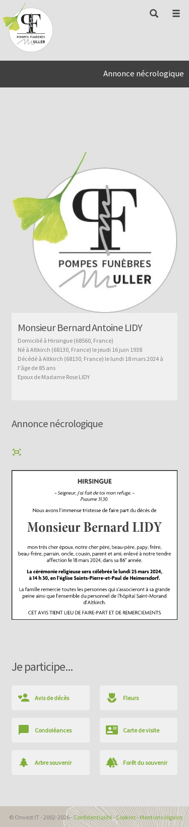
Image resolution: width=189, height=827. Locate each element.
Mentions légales (161, 817)
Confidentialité (93, 817)
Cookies (126, 817)
